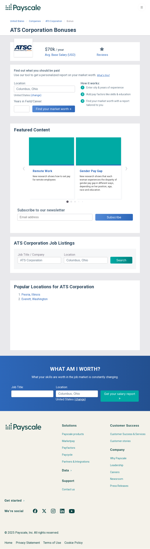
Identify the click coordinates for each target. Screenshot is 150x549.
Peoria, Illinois (30, 294)
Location (69, 254)
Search (121, 260)
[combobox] (44, 89)
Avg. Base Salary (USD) (60, 55)
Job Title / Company (31, 254)
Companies (35, 21)
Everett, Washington (34, 299)
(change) (36, 95)
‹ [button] (23, 168)
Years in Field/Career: (28, 101)
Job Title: (17, 387)
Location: (20, 83)
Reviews (102, 55)
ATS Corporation (53, 21)
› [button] (126, 168)
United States (17, 21)
